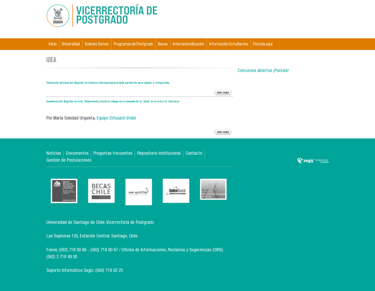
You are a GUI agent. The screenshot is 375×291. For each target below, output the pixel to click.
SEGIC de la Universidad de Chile (313, 161)
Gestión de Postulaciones (68, 160)
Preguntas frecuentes (113, 153)
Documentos (77, 153)
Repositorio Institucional (159, 153)
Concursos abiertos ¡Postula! (263, 71)
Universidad (71, 43)
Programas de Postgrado (133, 43)
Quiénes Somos (97, 43)
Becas (163, 43)
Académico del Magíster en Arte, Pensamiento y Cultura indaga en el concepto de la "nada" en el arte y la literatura (112, 101)
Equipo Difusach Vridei (116, 118)
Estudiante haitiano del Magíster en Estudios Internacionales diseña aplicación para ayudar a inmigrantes (107, 82)
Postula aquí (262, 43)
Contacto (194, 153)
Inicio (53, 43)
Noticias (53, 153)
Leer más (224, 93)
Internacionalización (188, 43)
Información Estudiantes (228, 43)
